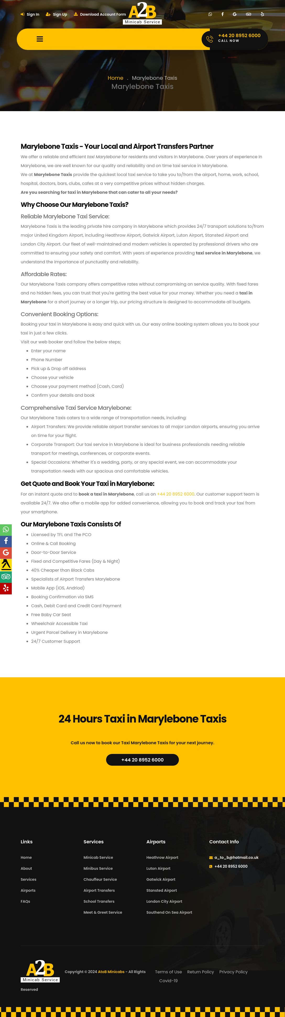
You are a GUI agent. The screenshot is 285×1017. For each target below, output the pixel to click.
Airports (28, 890)
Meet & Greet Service (103, 912)
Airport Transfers (99, 890)
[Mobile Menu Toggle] (40, 39)
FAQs (25, 901)
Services (28, 879)
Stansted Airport (161, 890)
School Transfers (99, 901)
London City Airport (164, 901)
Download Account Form (100, 14)
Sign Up (56, 14)
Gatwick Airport (160, 879)
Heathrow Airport (162, 857)
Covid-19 (168, 981)
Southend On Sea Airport (169, 912)
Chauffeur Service (100, 879)
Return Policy (200, 972)
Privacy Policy (233, 972)
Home (115, 78)
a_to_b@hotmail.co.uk (237, 857)
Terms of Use (168, 972)
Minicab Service (98, 857)
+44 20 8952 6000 (175, 494)
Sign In (30, 14)
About (26, 868)
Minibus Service (98, 868)
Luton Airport (158, 868)
